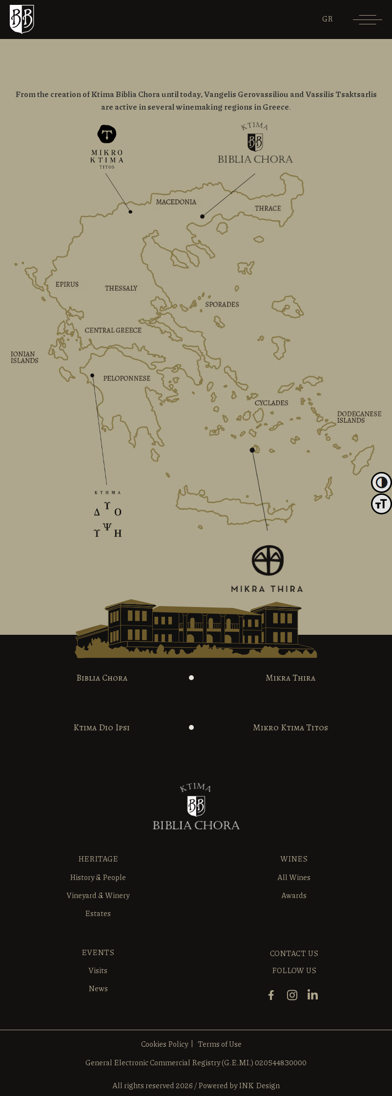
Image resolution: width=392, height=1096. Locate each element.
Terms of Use (220, 1043)
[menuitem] (327, 18)
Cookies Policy (164, 1043)
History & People (98, 877)
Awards (294, 895)
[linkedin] (315, 999)
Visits (97, 970)
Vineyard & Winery (97, 895)
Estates (98, 913)
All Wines (293, 877)
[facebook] (274, 999)
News (98, 988)
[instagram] (294, 999)
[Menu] (367, 23)
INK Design (259, 1085)
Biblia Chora (101, 678)
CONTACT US (294, 953)
